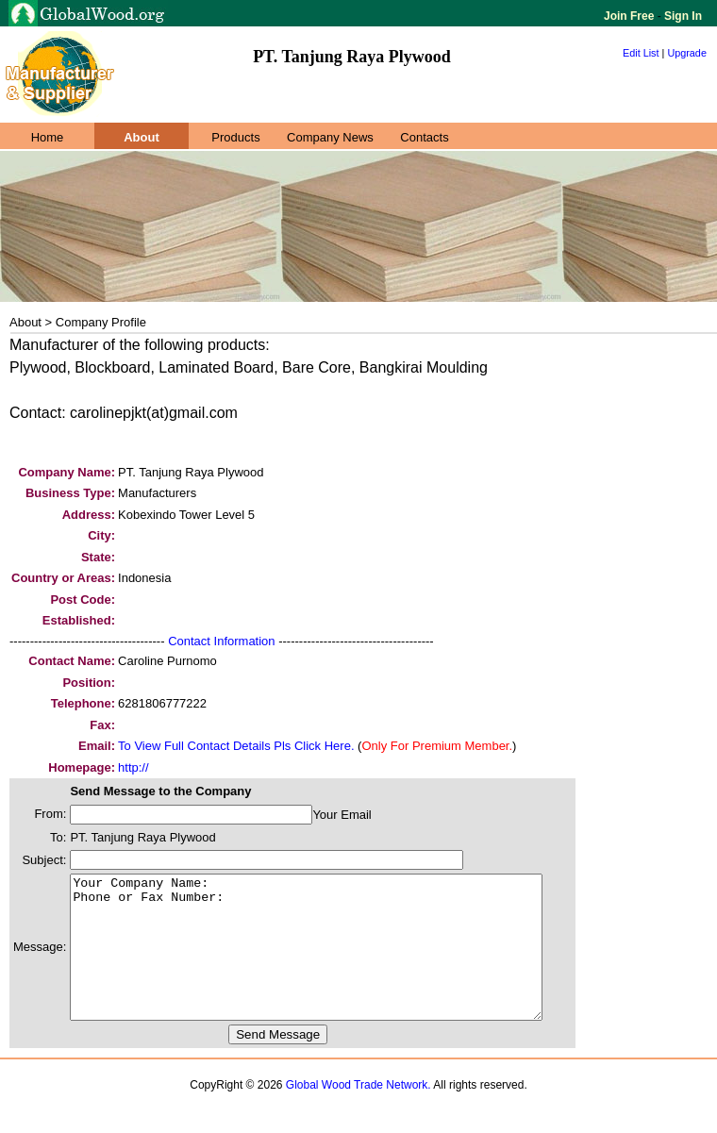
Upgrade (687, 52)
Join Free (631, 16)
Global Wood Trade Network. (358, 1113)
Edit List (641, 52)
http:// (133, 767)
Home (47, 137)
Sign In (681, 16)
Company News (330, 137)
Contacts (424, 137)
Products (235, 137)
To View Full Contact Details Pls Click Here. (236, 746)
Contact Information (221, 641)
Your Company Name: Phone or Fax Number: (334, 961)
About (141, 137)
